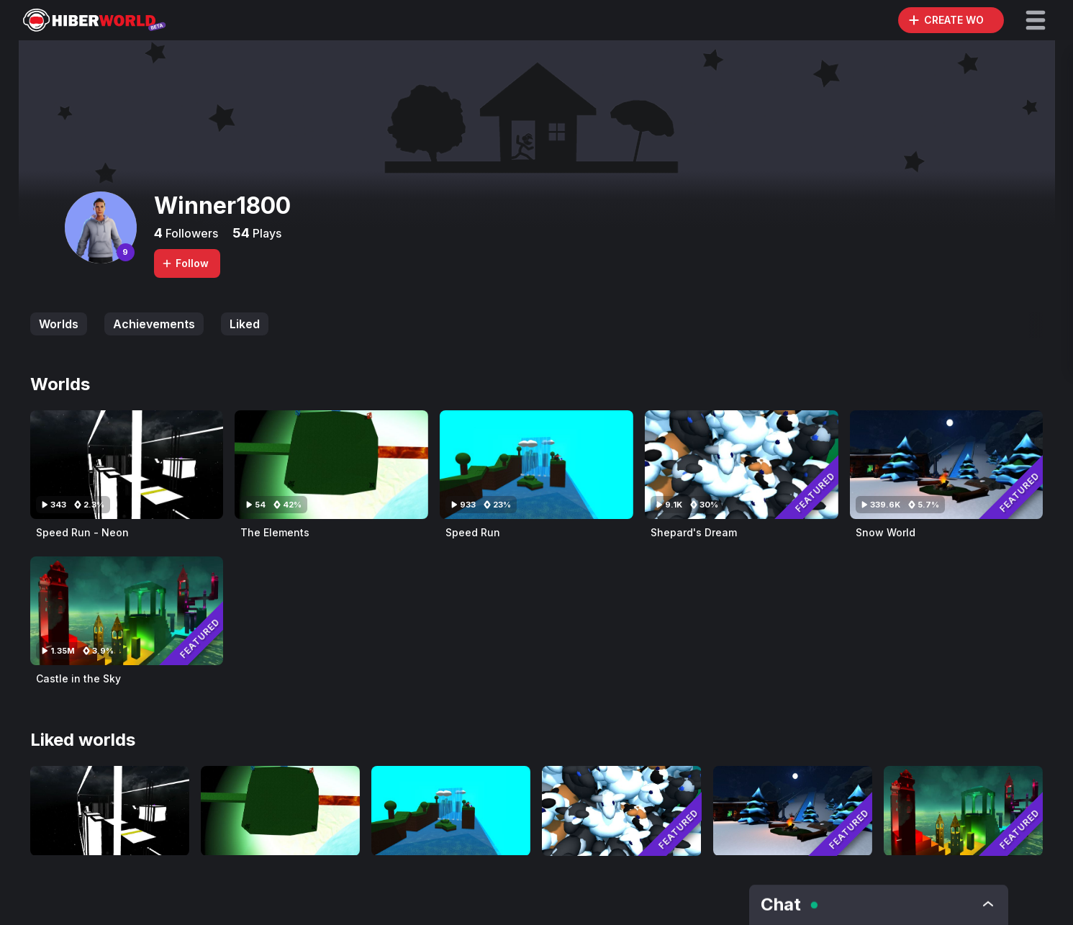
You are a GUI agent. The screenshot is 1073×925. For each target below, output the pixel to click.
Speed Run (472, 532)
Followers (190, 233)
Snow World (885, 532)
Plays (265, 233)
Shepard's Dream (694, 532)
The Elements (274, 532)
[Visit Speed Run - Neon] (127, 464)
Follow (185, 263)
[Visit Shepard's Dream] (741, 464)
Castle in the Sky (78, 678)
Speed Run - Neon (82, 532)
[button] (1035, 20)
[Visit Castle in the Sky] (127, 610)
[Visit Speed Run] (536, 464)
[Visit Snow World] (946, 464)
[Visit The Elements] (331, 464)
